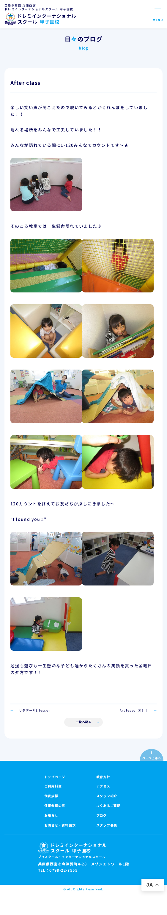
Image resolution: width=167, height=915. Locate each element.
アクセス (103, 786)
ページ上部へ (151, 758)
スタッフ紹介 (106, 796)
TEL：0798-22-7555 (58, 870)
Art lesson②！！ (134, 710)
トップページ (54, 777)
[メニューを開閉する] (158, 14)
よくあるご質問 (108, 805)
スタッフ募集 (106, 825)
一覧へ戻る (84, 722)
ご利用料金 (53, 786)
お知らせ (51, 815)
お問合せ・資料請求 (60, 825)
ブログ (101, 815)
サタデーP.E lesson (35, 710)
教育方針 (103, 777)
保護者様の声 (54, 805)
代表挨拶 (51, 796)
